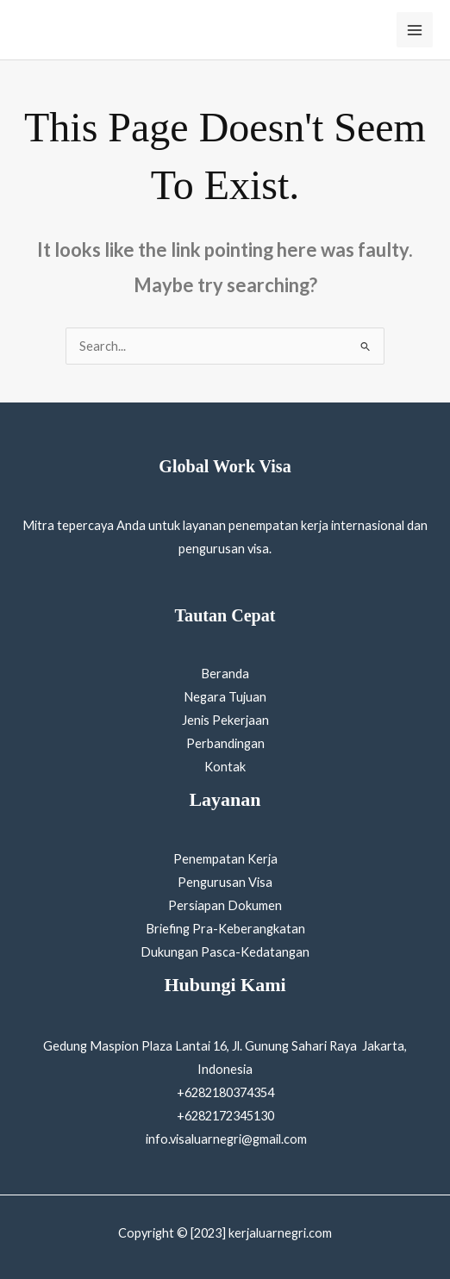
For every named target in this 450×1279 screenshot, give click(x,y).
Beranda (225, 673)
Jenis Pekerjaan (225, 720)
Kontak (225, 766)
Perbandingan (225, 743)
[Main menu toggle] (415, 30)
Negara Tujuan (225, 696)
